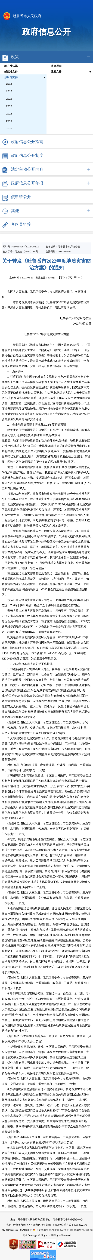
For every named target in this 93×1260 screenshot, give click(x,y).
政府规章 (56, 66)
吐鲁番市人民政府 (22, 16)
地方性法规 (11, 66)
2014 (9, 83)
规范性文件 (11, 71)
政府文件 (56, 71)
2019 (9, 120)
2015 (9, 91)
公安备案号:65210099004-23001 (51, 1230)
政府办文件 (11, 77)
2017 (9, 106)
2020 (9, 128)
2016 (9, 98)
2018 (9, 113)
